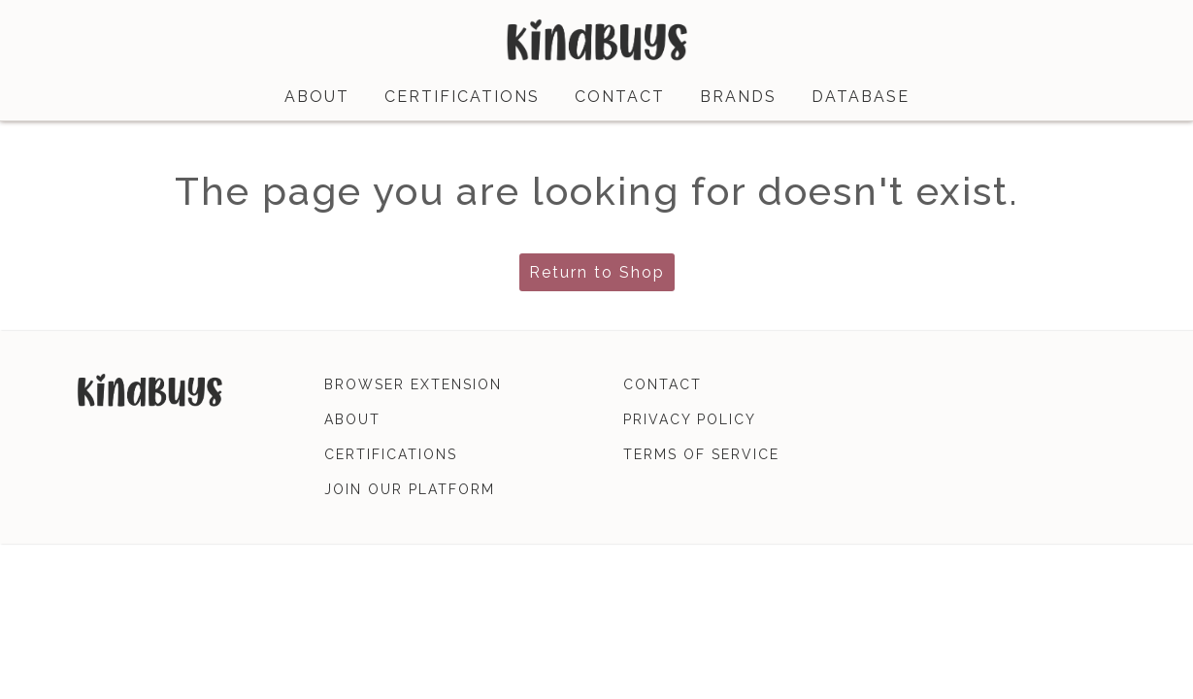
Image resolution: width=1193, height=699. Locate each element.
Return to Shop (597, 272)
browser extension (413, 384)
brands (738, 96)
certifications (462, 96)
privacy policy (689, 419)
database (861, 96)
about (316, 96)
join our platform (409, 489)
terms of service (701, 454)
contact (620, 96)
